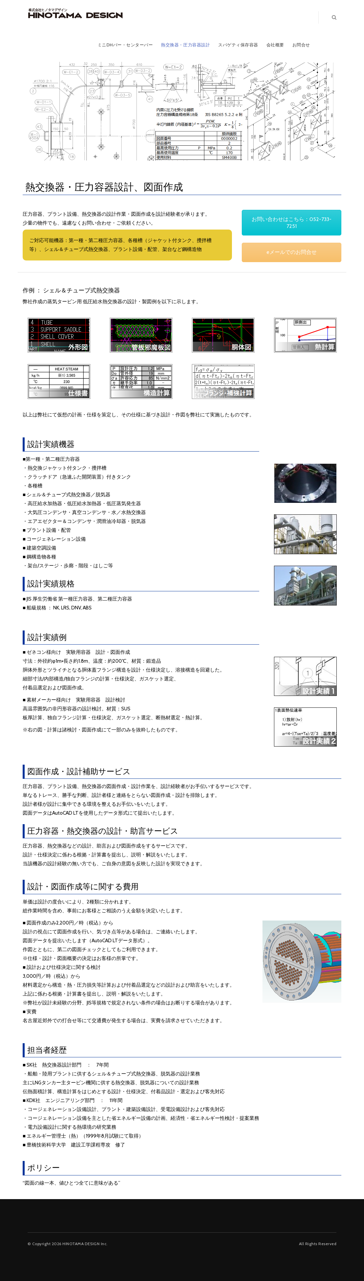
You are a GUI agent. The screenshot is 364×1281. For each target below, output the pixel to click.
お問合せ (301, 44)
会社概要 (275, 44)
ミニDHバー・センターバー (125, 44)
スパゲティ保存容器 (238, 44)
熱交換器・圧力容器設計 (185, 44)
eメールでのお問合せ (291, 252)
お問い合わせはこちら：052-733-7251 (291, 222)
